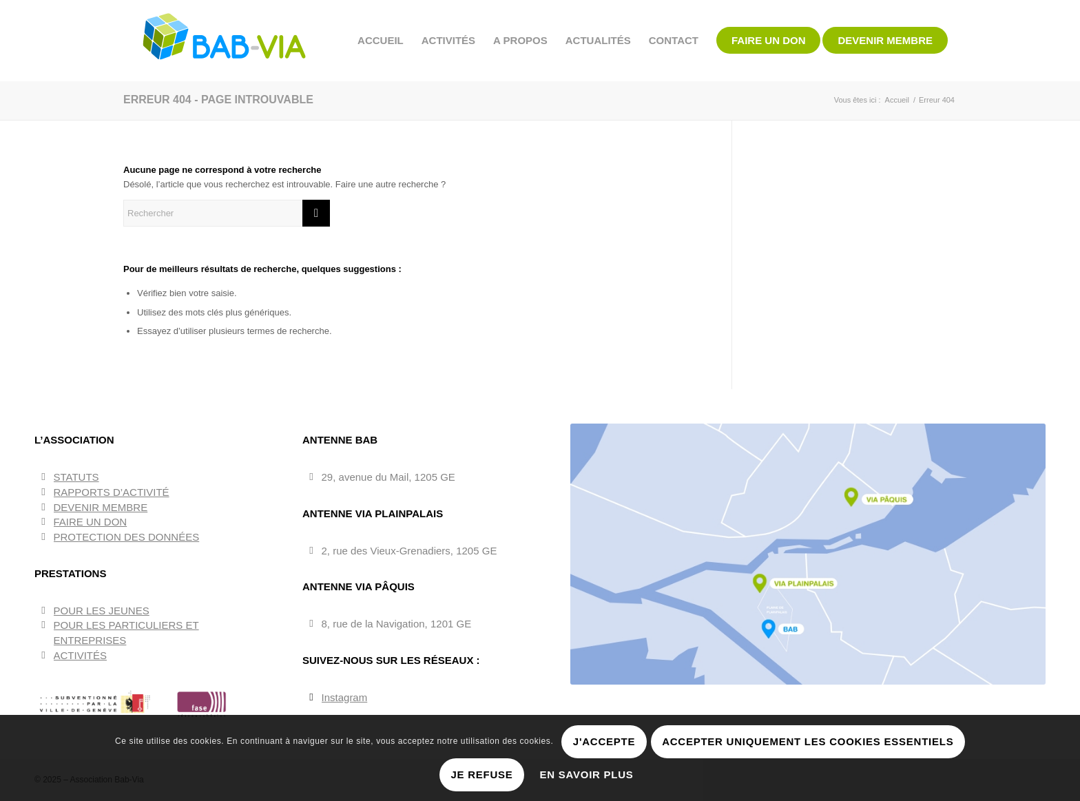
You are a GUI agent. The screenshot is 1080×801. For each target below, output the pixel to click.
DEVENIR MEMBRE (101, 507)
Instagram (345, 697)
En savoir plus (587, 774)
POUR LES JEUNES (101, 610)
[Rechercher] (226, 213)
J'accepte (604, 741)
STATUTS (76, 477)
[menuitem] (381, 40)
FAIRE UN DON (90, 522)
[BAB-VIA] (224, 40)
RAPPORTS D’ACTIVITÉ (111, 492)
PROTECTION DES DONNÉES (127, 537)
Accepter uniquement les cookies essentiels (807, 741)
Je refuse (481, 774)
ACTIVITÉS (80, 655)
